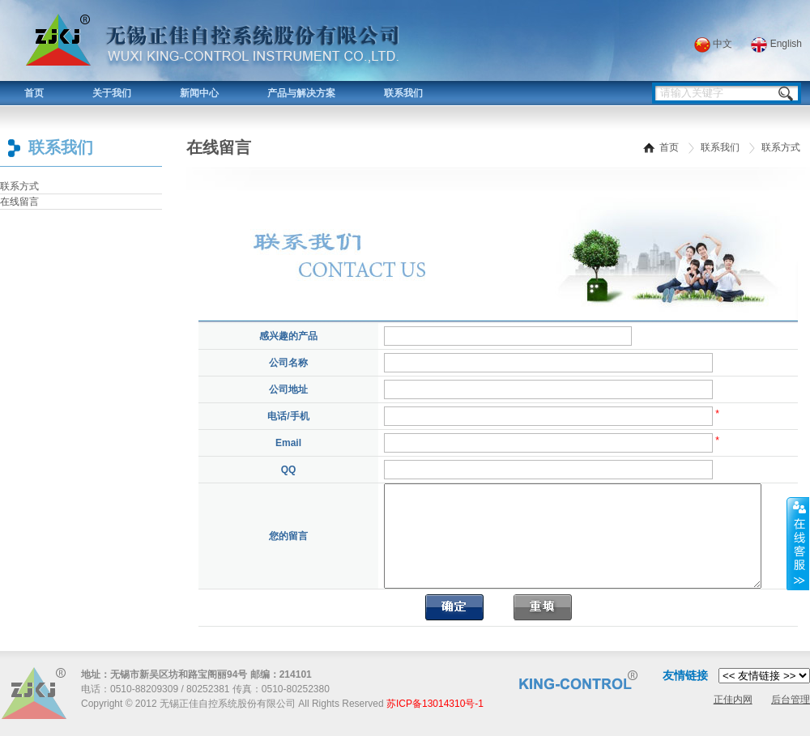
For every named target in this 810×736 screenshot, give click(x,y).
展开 (798, 543)
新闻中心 (199, 93)
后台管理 (790, 699)
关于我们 (111, 93)
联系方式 (19, 186)
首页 (34, 93)
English (776, 43)
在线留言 (19, 201)
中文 (713, 43)
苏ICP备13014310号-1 (435, 703)
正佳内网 (733, 699)
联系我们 (403, 93)
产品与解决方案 (301, 93)
